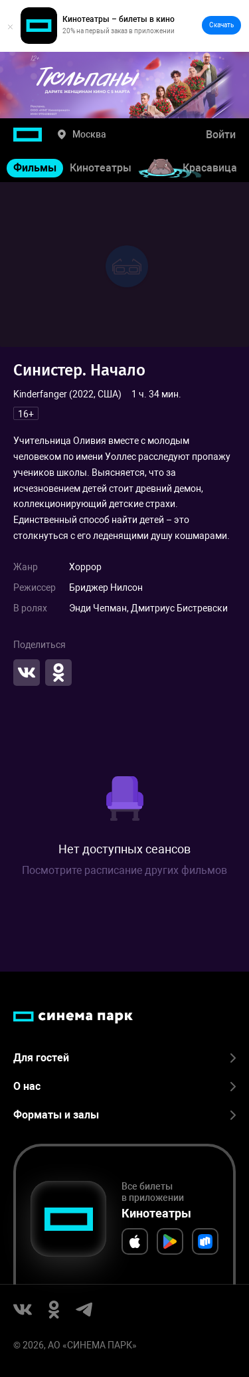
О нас (124, 1086)
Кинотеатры (100, 167)
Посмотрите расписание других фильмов (124, 870)
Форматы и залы (124, 1115)
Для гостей (124, 1057)
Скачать (221, 25)
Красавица (210, 167)
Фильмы (34, 167)
